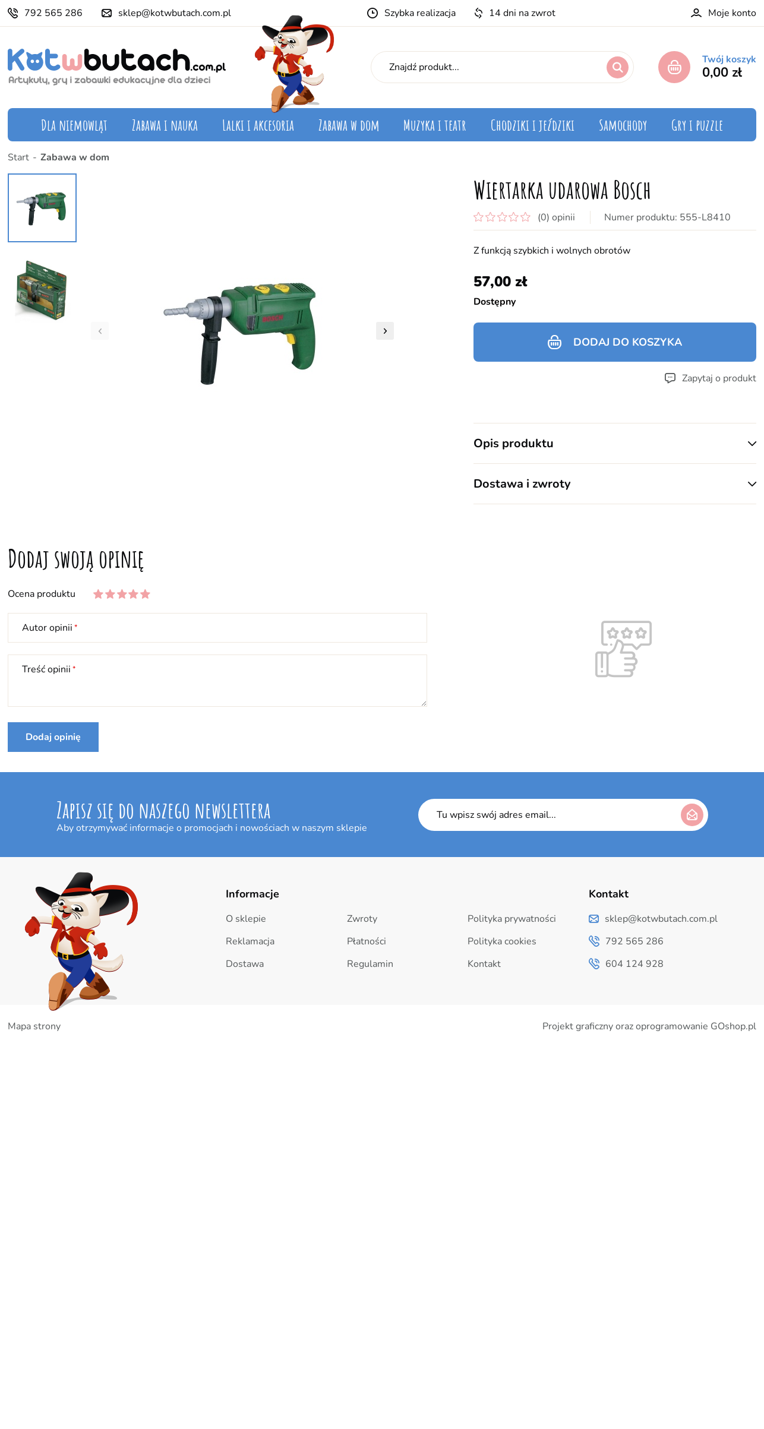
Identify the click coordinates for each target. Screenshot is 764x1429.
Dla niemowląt (74, 124)
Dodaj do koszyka (627, 342)
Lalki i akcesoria (258, 124)
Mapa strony (34, 1026)
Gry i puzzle (697, 124)
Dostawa (245, 963)
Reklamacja (250, 941)
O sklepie (246, 918)
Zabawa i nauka (165, 124)
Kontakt (484, 963)
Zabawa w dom (349, 124)
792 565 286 (53, 13)
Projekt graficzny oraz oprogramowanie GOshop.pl (649, 1026)
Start (18, 157)
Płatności (366, 941)
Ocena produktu (41, 594)
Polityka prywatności (512, 918)
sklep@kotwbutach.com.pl (174, 13)
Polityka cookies (502, 941)
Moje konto (732, 13)
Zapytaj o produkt (719, 378)
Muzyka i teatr (434, 124)
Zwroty (362, 918)
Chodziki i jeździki (532, 124)
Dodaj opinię (53, 737)
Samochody (623, 124)
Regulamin (370, 963)
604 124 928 (634, 963)
